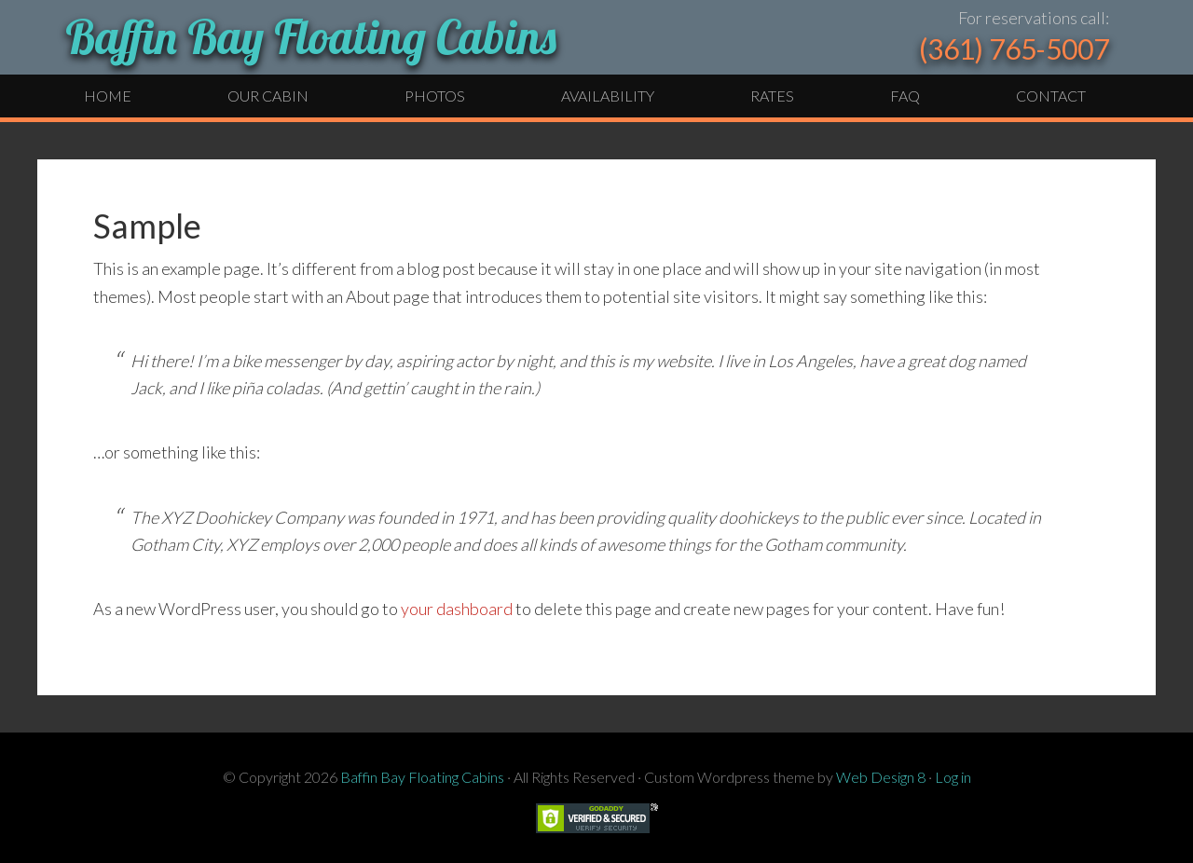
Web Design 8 (881, 777)
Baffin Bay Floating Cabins (310, 36)
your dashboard (457, 608)
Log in (953, 777)
